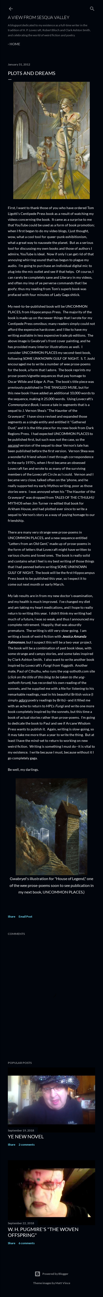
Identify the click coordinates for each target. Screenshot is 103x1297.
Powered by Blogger (51, 1274)
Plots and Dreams (31, 73)
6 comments (27, 1243)
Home (15, 44)
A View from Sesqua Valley (38, 17)
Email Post (25, 916)
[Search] (92, 7)
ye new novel (26, 1136)
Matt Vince (62, 1283)
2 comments (27, 1144)
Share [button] (11, 916)
